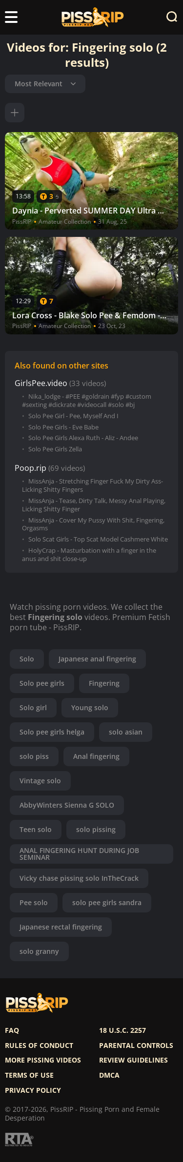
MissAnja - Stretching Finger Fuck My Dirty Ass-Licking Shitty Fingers (92, 485)
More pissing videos (43, 1060)
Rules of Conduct (39, 1045)
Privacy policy (33, 1090)
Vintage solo (40, 780)
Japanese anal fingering (97, 658)
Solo (27, 658)
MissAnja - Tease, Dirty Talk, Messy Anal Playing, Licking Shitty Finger (93, 505)
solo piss (34, 756)
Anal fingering (96, 756)
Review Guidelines (133, 1060)
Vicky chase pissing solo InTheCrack (79, 878)
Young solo (89, 707)
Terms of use (29, 1075)
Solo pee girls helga (52, 731)
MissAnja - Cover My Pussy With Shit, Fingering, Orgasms (93, 524)
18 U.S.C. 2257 (122, 1030)
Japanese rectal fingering (61, 926)
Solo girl (33, 707)
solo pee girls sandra (107, 902)
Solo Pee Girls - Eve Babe (63, 427)
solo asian (125, 731)
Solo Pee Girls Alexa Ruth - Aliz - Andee (83, 438)
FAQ (12, 1030)
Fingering (104, 683)
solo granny (39, 951)
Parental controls (136, 1045)
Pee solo (34, 902)
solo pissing (96, 829)
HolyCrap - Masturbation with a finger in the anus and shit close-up (89, 554)
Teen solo (36, 829)
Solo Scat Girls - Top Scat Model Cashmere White (98, 539)
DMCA (109, 1075)
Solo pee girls (42, 683)
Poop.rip (30, 468)
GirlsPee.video (41, 383)
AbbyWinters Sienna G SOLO (67, 805)
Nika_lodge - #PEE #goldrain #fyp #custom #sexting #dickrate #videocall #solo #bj (86, 400)
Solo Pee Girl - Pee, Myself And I (73, 416)
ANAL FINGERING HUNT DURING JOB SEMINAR (79, 854)
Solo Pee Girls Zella (55, 449)
